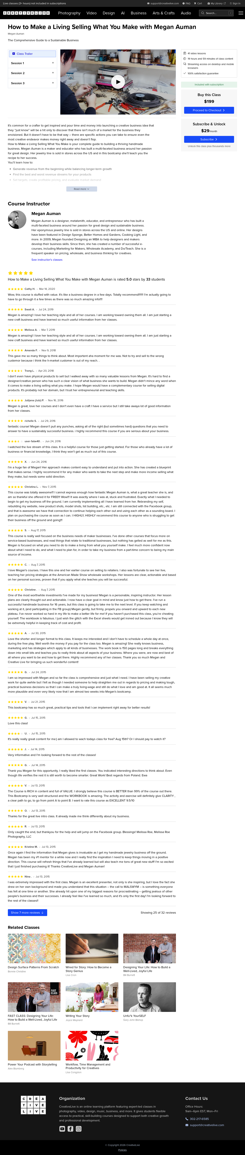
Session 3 (17, 83)
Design (109, 13)
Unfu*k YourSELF (134, 1016)
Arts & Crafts (164, 13)
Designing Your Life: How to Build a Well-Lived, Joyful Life (146, 969)
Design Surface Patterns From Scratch (33, 967)
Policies (122, 1150)
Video (92, 13)
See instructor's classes (46, 259)
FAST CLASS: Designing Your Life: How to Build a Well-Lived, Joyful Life (32, 1018)
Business (139, 13)
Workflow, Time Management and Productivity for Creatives (88, 1066)
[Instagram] (79, 1129)
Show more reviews (27, 912)
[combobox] (216, 13)
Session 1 (17, 63)
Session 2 (18, 73)
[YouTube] (62, 1129)
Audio (186, 13)
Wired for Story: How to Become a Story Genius (88, 969)
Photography (69, 13)
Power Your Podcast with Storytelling (32, 1064)
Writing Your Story (78, 1016)
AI (123, 13)
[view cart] (198, 3)
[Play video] (118, 82)
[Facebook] (70, 1129)
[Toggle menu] (241, 13)
